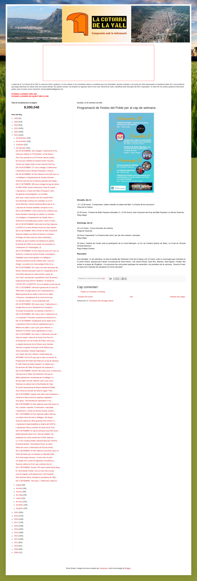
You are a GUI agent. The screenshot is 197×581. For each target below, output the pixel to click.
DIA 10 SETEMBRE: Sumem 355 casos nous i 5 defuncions (38, 371)
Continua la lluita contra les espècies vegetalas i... (35, 397)
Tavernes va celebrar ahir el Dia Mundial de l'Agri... (35, 384)
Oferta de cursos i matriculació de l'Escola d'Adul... (35, 448)
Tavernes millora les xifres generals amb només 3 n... (36, 421)
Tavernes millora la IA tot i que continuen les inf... (34, 464)
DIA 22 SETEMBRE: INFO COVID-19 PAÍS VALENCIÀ (36, 231)
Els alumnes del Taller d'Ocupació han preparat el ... (35, 367)
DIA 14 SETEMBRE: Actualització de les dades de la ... (37, 321)
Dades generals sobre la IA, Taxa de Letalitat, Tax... (35, 434)
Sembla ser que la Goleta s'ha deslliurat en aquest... (35, 241)
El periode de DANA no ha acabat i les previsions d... (36, 244)
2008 (16, 553)
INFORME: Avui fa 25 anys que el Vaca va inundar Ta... (37, 357)
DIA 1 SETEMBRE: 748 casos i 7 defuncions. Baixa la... (37, 481)
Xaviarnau (103, 568)
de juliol (19, 488)
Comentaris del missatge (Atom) (101, 301)
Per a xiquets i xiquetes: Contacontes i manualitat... (35, 407)
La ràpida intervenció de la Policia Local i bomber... (35, 344)
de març (19, 502)
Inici (131, 297)
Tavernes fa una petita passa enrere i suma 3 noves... (36, 221)
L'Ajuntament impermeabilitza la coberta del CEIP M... (36, 424)
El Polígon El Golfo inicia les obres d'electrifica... (34, 237)
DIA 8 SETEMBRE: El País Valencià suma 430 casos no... (38, 404)
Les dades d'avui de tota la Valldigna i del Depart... (35, 417)
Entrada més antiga (177, 297)
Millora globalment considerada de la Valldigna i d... (35, 378)
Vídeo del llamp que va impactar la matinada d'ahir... (35, 454)
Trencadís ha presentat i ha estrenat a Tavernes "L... (35, 311)
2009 (16, 549)
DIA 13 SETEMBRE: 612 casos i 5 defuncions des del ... (37, 334)
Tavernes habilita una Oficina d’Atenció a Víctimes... (35, 234)
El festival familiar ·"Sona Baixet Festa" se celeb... (35, 444)
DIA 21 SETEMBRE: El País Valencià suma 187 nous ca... (38, 251)
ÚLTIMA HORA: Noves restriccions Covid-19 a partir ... (36, 187)
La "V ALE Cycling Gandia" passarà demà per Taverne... (37, 441)
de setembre (21, 148)
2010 (16, 546)
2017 (16, 522)
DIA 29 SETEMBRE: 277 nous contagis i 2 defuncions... (37, 168)
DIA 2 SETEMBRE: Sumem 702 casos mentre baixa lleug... (38, 467)
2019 (16, 516)
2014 (16, 533)
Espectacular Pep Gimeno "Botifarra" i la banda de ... (36, 281)
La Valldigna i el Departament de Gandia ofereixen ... (36, 178)
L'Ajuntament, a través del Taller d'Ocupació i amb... (35, 191)
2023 (16, 128)
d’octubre (20, 145)
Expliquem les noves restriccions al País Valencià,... (35, 438)
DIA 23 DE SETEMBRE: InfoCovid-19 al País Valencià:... (37, 224)
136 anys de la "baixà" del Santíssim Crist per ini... (35, 374)
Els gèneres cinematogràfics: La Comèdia (31, 194)
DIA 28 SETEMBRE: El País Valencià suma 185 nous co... (38, 174)
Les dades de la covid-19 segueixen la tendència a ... (36, 461)
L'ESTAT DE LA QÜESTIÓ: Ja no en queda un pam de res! (38, 284)
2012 (16, 539)
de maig (19, 495)
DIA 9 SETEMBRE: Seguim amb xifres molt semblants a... (38, 394)
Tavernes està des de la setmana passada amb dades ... (37, 181)
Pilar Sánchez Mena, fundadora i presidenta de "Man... (36, 477)
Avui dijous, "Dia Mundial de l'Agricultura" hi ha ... (34, 401)
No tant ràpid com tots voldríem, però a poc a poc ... (35, 381)
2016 (16, 526)
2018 (16, 519)
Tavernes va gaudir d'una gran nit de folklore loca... (35, 347)
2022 (16, 132)
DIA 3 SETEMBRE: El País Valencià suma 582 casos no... (38, 451)
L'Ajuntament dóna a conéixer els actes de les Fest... (36, 428)
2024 (16, 125)
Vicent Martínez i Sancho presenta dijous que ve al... (36, 204)
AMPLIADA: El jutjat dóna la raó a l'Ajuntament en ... (36, 291)
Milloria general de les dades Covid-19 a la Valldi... (35, 294)
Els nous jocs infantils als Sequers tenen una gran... (35, 161)
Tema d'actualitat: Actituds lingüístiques (30, 351)
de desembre (21, 138)
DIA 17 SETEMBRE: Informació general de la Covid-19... (37, 288)
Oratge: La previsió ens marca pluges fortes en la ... (35, 264)
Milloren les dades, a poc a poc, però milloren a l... (35, 328)
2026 (16, 118)
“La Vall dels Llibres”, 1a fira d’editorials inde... (33, 301)
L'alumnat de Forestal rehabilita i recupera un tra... (35, 208)
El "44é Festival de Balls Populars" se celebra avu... (35, 364)
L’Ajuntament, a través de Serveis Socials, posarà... (35, 411)
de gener (19, 508)
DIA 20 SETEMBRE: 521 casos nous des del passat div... (37, 268)
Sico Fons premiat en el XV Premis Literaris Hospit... (36, 158)
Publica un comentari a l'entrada (93, 292)
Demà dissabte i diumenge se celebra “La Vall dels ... (36, 214)
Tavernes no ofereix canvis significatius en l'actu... (35, 331)
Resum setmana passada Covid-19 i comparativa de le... (37, 271)
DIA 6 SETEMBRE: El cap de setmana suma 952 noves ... (38, 431)
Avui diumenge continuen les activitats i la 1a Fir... (35, 201)
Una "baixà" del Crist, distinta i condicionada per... (35, 354)
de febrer (19, 505)
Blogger (128, 568)
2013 (16, 536)
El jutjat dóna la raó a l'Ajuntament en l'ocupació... (35, 307)
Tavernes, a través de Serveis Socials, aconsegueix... (36, 254)
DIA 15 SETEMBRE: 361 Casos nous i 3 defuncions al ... (37, 314)
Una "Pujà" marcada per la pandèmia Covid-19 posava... (37, 278)
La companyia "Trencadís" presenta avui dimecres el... (36, 318)
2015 (16, 529)
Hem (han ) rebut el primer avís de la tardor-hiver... (35, 198)
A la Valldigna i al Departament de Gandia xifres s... (35, 218)
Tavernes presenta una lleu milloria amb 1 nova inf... (35, 261)
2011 (16, 543)
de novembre (21, 141)
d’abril (18, 498)
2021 (16, 135)
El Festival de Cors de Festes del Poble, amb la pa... (36, 341)
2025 (16, 122)
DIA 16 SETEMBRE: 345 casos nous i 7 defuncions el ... (37, 304)
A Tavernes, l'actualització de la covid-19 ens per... (35, 297)
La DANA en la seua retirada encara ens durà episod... (36, 228)
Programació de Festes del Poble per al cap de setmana (37, 361)
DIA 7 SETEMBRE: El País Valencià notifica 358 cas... (36, 414)
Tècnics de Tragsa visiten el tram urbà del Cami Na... (36, 164)
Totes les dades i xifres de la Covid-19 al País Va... (35, 338)
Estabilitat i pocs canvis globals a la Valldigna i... (34, 258)
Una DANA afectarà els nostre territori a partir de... (35, 274)
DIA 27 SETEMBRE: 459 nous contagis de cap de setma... (38, 184)
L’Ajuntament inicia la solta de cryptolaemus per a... (35, 324)
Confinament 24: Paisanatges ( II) (28, 247)
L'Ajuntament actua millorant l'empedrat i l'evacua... (35, 171)
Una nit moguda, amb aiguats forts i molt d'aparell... (35, 474)
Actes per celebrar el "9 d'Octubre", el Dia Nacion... (35, 154)
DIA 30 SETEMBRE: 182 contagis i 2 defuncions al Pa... (37, 151)
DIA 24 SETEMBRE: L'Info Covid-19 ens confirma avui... (37, 211)
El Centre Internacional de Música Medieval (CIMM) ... (36, 388)
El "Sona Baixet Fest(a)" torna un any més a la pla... (35, 471)
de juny (19, 492)
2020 (16, 512)
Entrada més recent (85, 297)
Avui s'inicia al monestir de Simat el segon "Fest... (34, 391)
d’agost (19, 485)
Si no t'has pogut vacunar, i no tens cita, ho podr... (35, 457)
